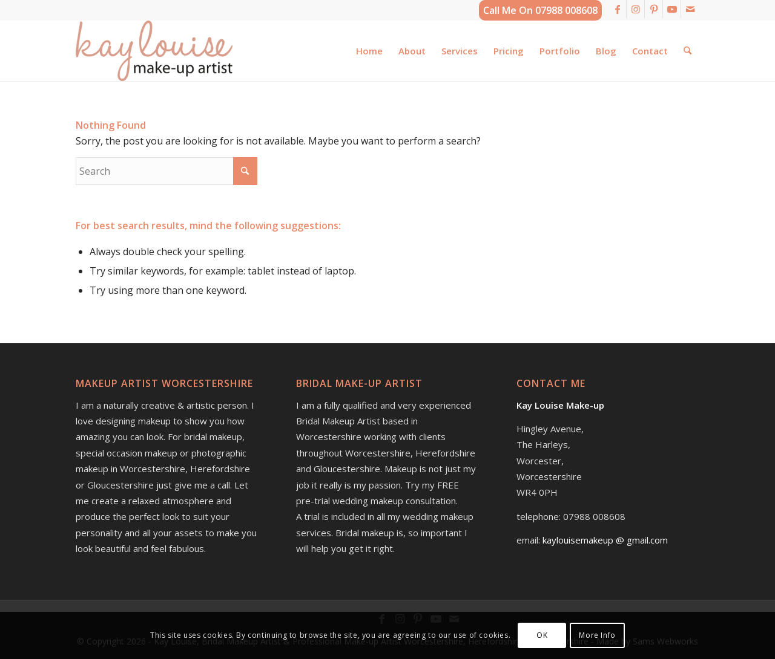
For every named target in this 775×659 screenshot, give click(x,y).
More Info (597, 635)
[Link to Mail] (690, 9)
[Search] (687, 51)
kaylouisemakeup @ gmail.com (605, 540)
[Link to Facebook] (617, 9)
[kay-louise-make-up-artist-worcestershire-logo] (154, 51)
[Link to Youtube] (672, 9)
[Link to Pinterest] (653, 9)
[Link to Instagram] (635, 9)
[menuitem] (369, 51)
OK (541, 635)
